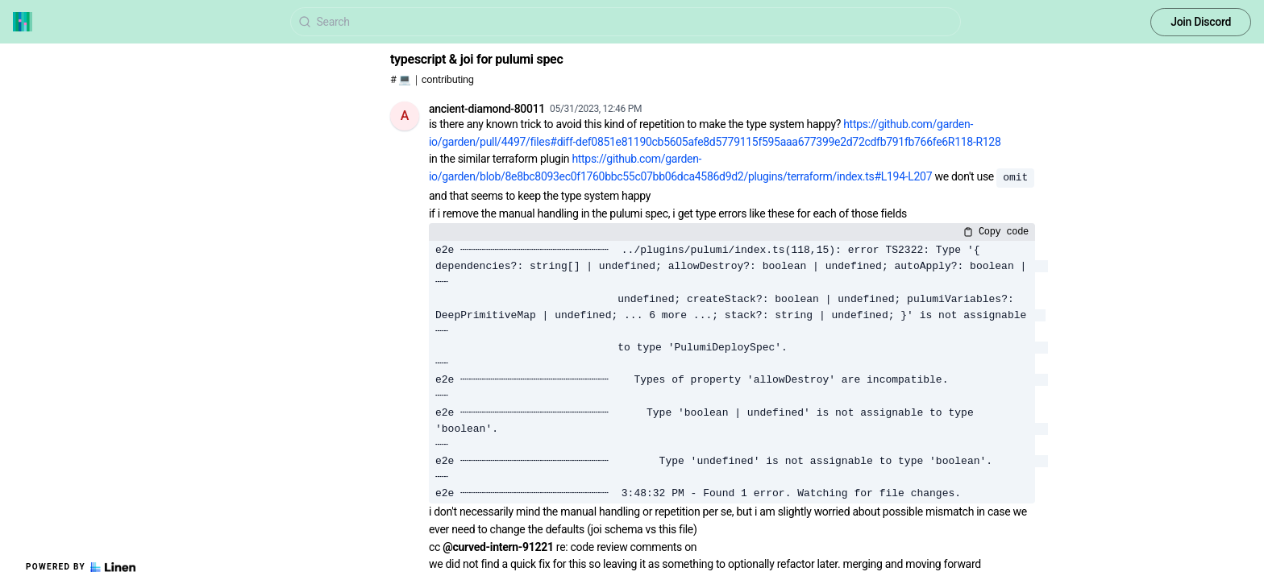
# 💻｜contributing (432, 79)
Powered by (80, 567)
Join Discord (1200, 21)
